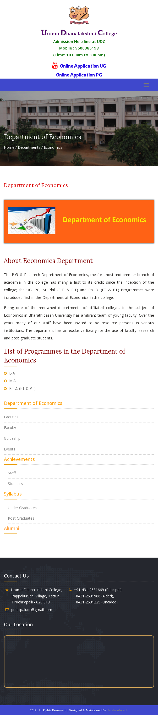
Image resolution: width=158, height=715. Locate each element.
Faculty (10, 427)
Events (9, 449)
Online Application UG (83, 66)
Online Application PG (79, 75)
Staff (12, 472)
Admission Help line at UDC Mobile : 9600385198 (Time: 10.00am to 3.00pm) (79, 48)
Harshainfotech (117, 710)
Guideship (12, 438)
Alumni (11, 528)
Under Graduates (22, 507)
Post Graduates (21, 518)
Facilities (11, 416)
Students (15, 483)
